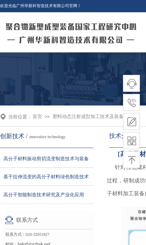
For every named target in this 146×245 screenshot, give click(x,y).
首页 (37, 116)
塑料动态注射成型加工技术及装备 (88, 116)
